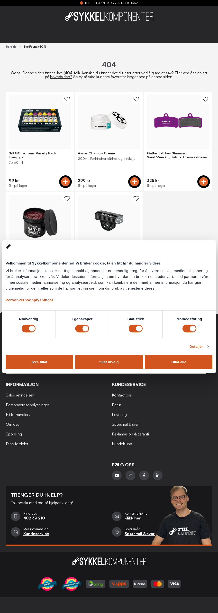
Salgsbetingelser (20, 395)
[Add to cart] (65, 182)
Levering (119, 414)
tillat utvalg (108, 362)
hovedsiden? (61, 76)
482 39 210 (34, 518)
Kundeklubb (122, 443)
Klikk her (133, 518)
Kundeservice (36, 533)
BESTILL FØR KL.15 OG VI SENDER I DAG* (111, 2)
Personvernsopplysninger (30, 300)
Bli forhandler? (18, 414)
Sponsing (14, 434)
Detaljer (196, 346)
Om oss (12, 424)
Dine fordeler (17, 443)
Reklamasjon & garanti (130, 434)
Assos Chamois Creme (96, 153)
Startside (11, 46)
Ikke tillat (39, 362)
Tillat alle (178, 362)
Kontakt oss (122, 395)
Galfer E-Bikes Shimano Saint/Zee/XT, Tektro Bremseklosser (177, 155)
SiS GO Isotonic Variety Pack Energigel (32, 155)
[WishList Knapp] (67, 99)
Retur (116, 404)
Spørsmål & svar (125, 424)
